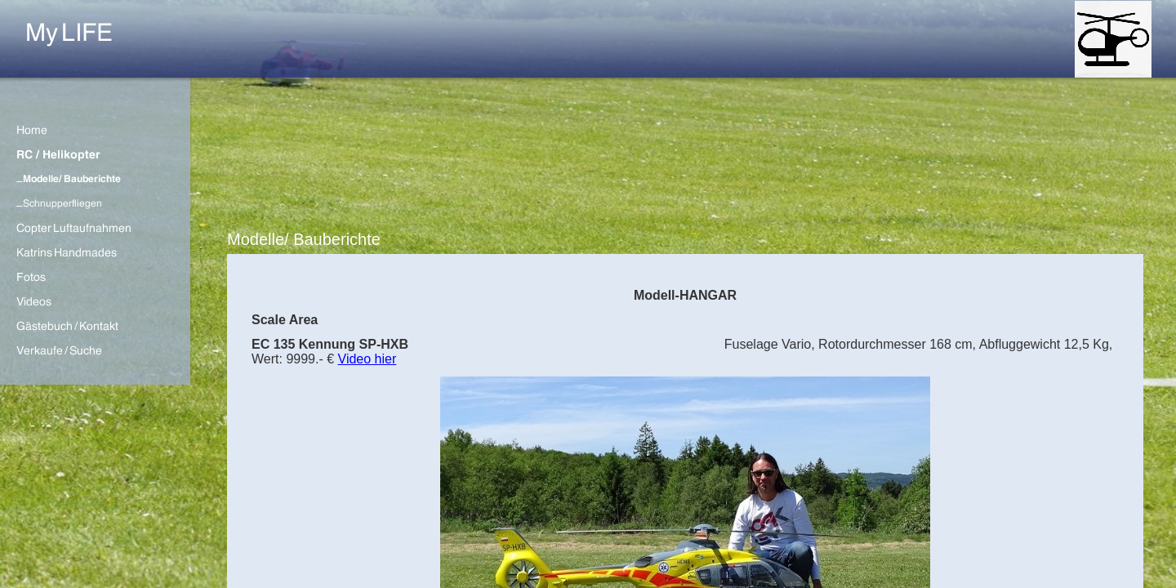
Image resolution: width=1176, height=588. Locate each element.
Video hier (367, 359)
